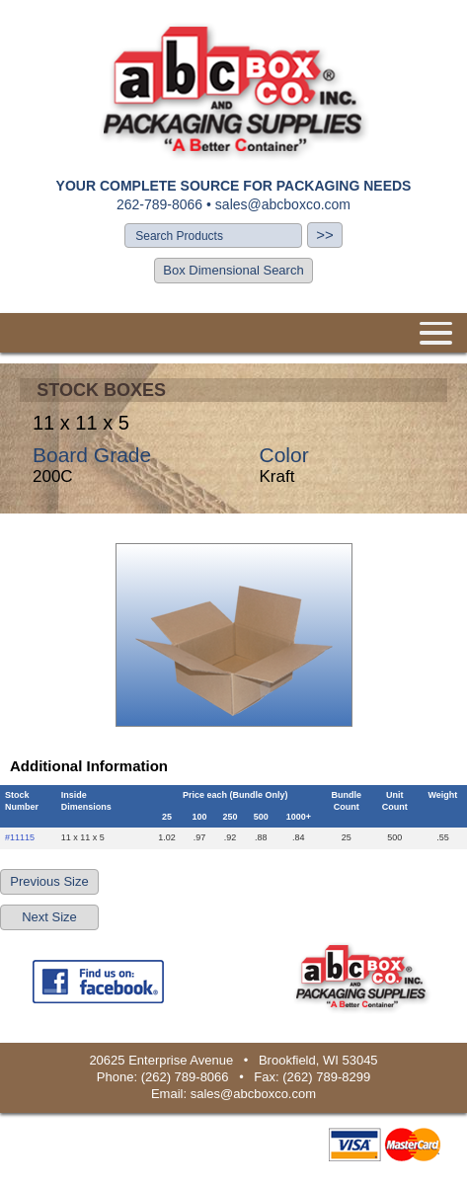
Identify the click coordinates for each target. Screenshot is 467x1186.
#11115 (20, 837)
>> (325, 234)
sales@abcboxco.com (282, 204)
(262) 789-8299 (326, 1076)
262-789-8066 (159, 204)
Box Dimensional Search (233, 270)
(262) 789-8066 (185, 1076)
